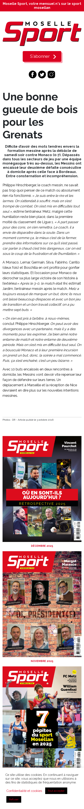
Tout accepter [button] (56, 790)
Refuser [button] (14, 799)
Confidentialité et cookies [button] (24, 791)
